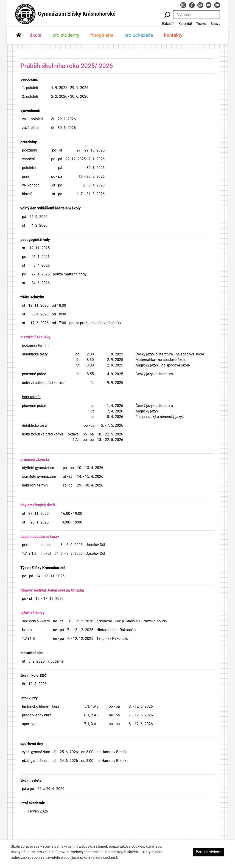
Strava (215, 24)
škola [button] (36, 35)
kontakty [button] (173, 35)
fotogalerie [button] (101, 35)
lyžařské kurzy (32, 613)
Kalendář (185, 24)
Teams (201, 24)
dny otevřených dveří (37, 505)
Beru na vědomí (208, 852)
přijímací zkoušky (35, 459)
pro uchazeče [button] (138, 35)
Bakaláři (168, 24)
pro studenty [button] (66, 35)
